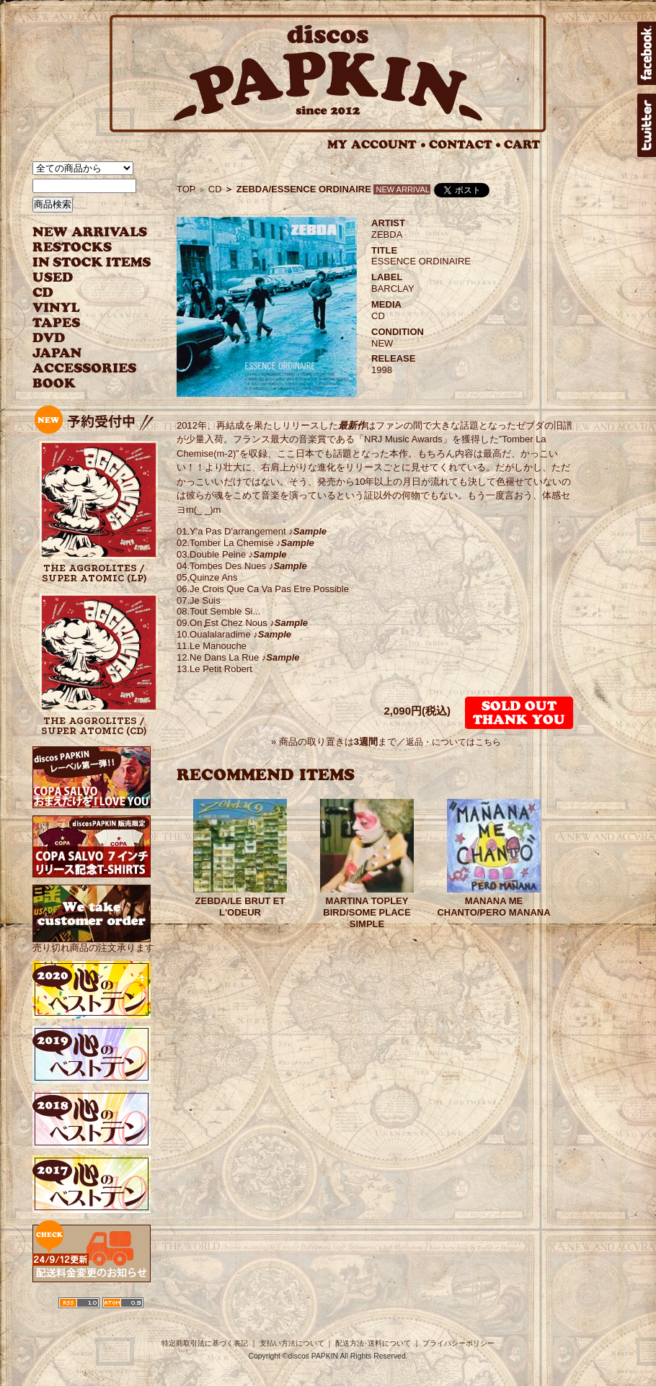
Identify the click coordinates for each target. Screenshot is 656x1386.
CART (522, 144)
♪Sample (306, 531)
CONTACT (465, 144)
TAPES (56, 323)
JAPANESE (81, 353)
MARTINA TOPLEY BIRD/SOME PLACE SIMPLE (366, 912)
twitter (646, 125)
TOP (186, 189)
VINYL (57, 308)
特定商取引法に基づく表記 (204, 1343)
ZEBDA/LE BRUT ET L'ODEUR (240, 906)
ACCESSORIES (84, 368)
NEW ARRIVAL (90, 232)
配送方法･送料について (373, 1343)
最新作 (352, 425)
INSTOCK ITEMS (91, 262)
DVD (48, 338)
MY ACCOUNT (376, 144)
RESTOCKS (81, 247)
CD (43, 292)
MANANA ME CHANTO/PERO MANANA (493, 906)
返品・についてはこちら (453, 742)
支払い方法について (292, 1343)
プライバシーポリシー (458, 1343)
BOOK (54, 383)
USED (81, 277)
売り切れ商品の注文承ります (93, 942)
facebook (646, 53)
